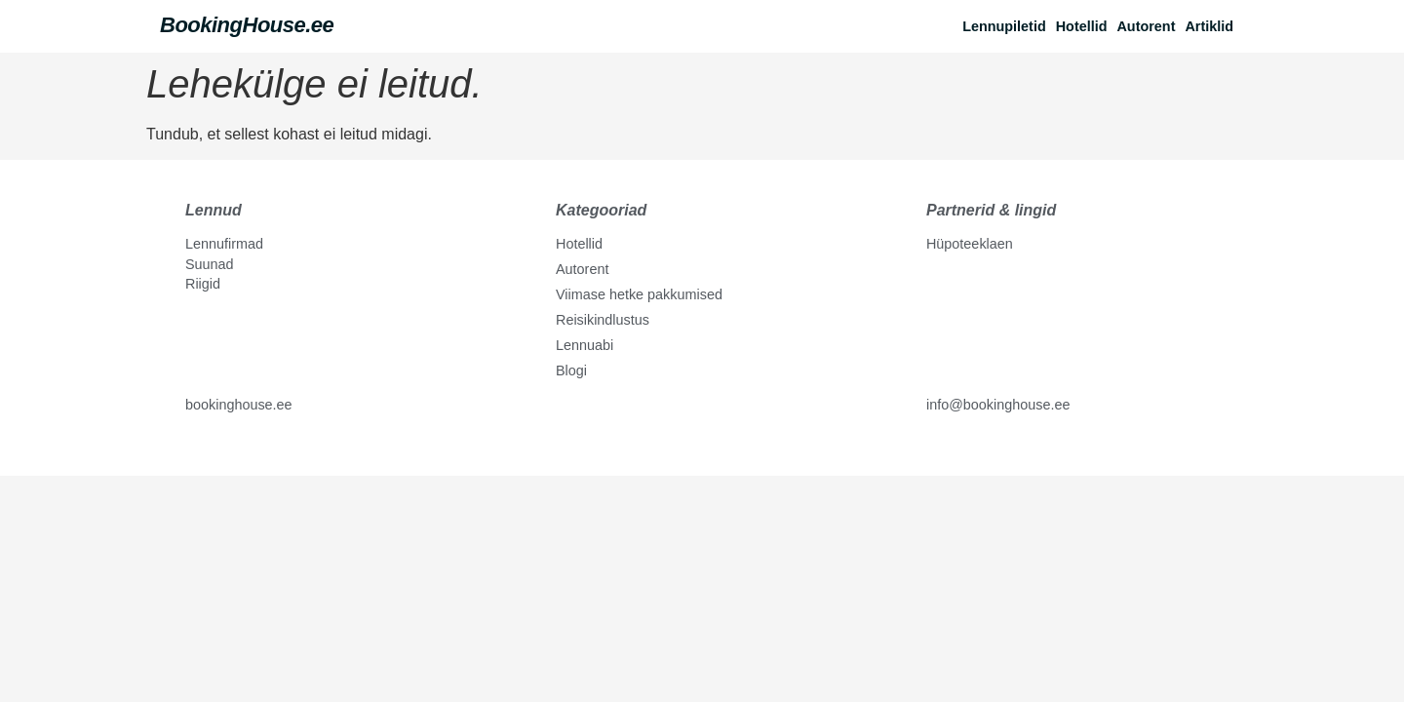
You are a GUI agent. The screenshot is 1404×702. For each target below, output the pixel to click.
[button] (1214, 26)
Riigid (202, 284)
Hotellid (1082, 26)
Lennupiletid (1004, 26)
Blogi (571, 370)
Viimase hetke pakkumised (639, 294)
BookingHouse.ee (246, 25)
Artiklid (1209, 26)
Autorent (1145, 26)
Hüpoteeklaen (969, 244)
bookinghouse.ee (238, 404)
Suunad (209, 264)
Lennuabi (584, 345)
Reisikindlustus (602, 320)
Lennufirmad (224, 244)
